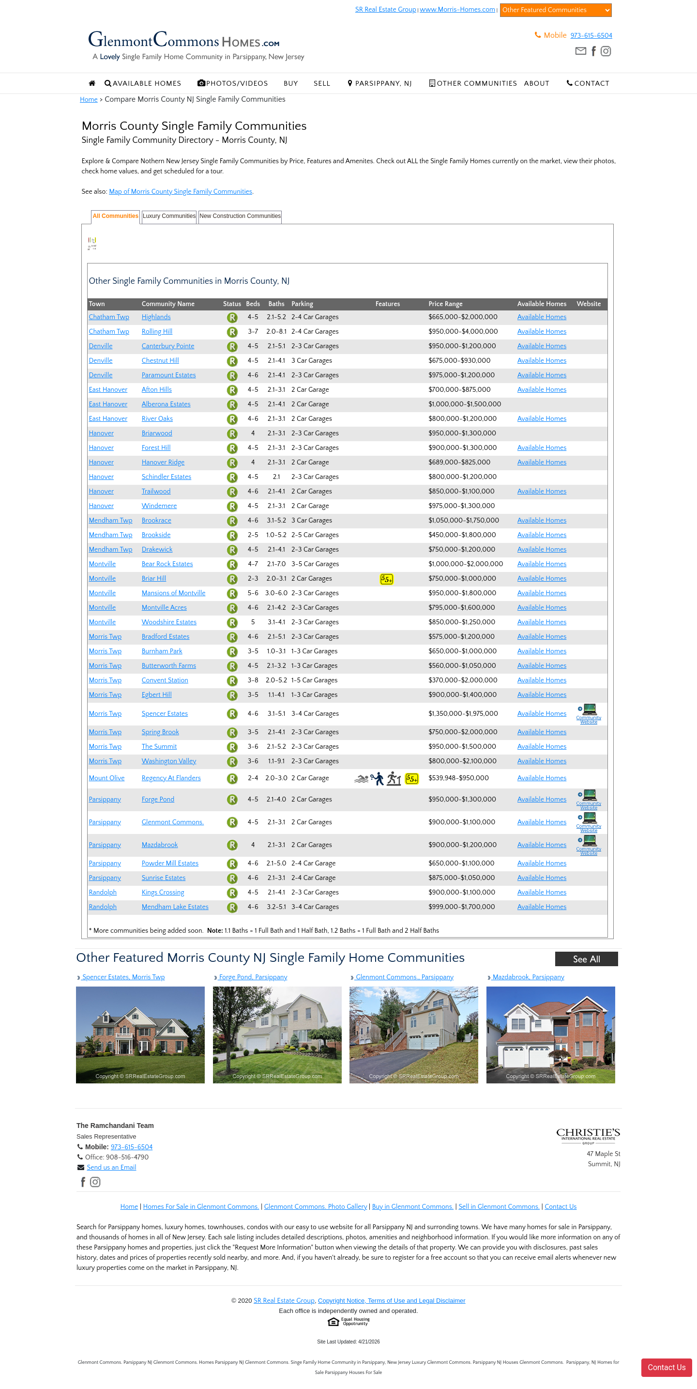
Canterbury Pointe (168, 346)
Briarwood (157, 433)
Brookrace (156, 521)
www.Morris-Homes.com (457, 10)
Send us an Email (111, 1168)
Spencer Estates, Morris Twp (120, 977)
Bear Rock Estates (167, 564)
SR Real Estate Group (385, 10)
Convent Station (165, 680)
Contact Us (560, 1207)
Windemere (159, 506)
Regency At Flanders (171, 778)
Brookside (156, 535)
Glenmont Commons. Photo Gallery (315, 1207)
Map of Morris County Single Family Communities (180, 192)
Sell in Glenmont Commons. (499, 1207)
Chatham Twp (109, 317)
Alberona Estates (166, 404)
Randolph (103, 892)
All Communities (115, 216)
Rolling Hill (157, 332)
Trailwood (156, 491)
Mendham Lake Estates (175, 907)
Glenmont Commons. (173, 822)
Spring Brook (160, 732)
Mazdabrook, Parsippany (525, 977)
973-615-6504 (591, 36)
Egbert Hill (157, 695)
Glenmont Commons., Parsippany (401, 977)
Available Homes (541, 317)
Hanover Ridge (163, 462)
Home (89, 100)
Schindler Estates (167, 477)
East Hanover (108, 390)
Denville (100, 346)
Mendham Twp (110, 521)
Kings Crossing (163, 892)
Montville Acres (164, 608)
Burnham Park (162, 651)
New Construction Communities (240, 216)
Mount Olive (106, 778)
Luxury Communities (169, 216)
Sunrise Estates (164, 878)
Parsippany (105, 799)
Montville (102, 564)
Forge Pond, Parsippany (250, 977)
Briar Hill (154, 579)
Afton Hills (157, 390)
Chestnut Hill (160, 361)
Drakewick (157, 550)
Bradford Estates (166, 637)
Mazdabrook (160, 845)
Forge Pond (158, 799)
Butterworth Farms (169, 666)
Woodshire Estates (169, 622)
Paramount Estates (169, 375)
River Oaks (157, 419)
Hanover (101, 433)
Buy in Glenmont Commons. (413, 1207)
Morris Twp (105, 637)
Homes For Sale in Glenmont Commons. (201, 1207)
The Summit (159, 747)
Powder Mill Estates (170, 863)
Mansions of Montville (174, 593)
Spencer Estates (165, 714)
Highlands (156, 317)
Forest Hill (156, 448)
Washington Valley (169, 761)
